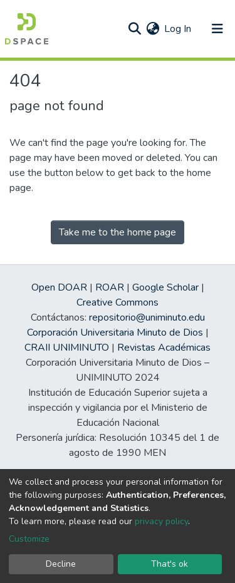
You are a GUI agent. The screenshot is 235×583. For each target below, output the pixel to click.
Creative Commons (117, 302)
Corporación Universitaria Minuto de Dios (115, 332)
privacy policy (161, 521)
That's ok (169, 564)
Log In (178, 29)
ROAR (109, 287)
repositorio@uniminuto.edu (147, 317)
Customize (29, 539)
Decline (61, 564)
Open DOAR (59, 287)
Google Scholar (165, 287)
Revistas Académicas (164, 347)
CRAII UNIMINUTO (66, 347)
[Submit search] (134, 28)
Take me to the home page (117, 232)
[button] (152, 28)
